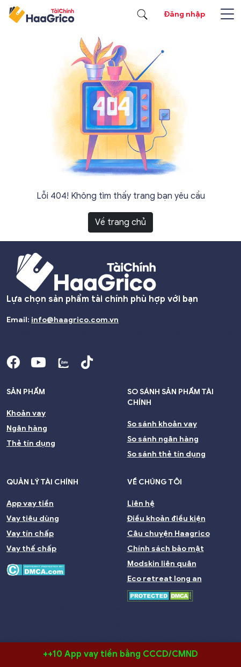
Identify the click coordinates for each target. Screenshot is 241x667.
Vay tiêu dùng (32, 518)
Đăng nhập (184, 14)
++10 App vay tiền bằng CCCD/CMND (120, 654)
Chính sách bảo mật (165, 548)
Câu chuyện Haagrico (168, 533)
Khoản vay (26, 413)
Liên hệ (141, 503)
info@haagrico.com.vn (75, 319)
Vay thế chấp (31, 548)
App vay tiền (30, 503)
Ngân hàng (26, 428)
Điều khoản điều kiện (166, 518)
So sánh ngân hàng (163, 439)
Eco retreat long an (164, 578)
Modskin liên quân (161, 563)
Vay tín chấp (30, 533)
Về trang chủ (120, 222)
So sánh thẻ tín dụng (166, 454)
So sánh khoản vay (162, 424)
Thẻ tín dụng (30, 443)
